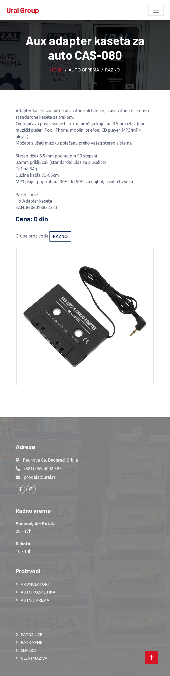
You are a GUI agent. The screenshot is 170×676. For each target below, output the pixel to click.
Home (56, 69)
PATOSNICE (31, 634)
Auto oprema (84, 69)
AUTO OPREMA (35, 600)
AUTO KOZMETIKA (38, 592)
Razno (112, 69)
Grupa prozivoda (32, 235)
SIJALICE (29, 650)
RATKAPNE (31, 642)
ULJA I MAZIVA (34, 658)
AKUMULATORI (35, 584)
